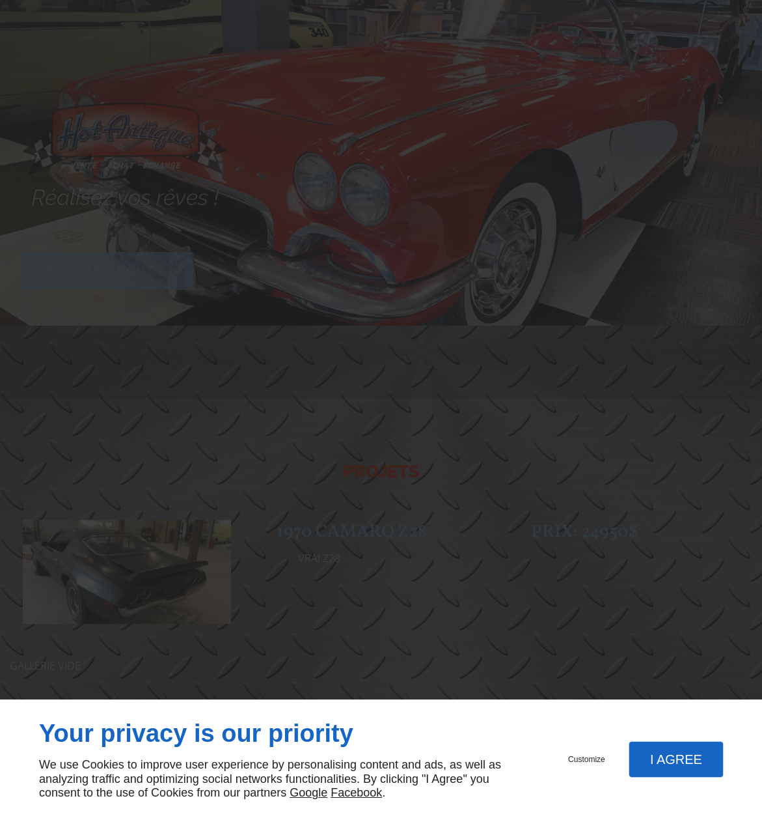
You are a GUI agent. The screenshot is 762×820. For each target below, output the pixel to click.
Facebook (356, 792)
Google (308, 792)
